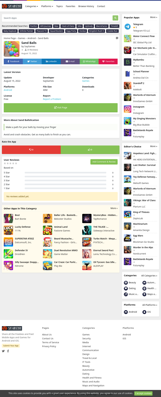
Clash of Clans (68, 26)
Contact (101, 6)
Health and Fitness (149, 289)
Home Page (10, 38)
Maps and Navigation (149, 294)
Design (86, 354)
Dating (130, 289)
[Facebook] (7, 350)
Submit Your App (10, 345)
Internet (86, 346)
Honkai (82, 31)
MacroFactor (101, 26)
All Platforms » (149, 304)
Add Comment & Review (104, 161)
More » (114, 208)
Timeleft (114, 26)
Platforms (46, 6)
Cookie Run (112, 31)
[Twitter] (3, 350)
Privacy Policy (49, 346)
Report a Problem (52, 99)
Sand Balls (43, 38)
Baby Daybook (10, 31)
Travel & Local (89, 358)
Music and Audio (131, 294)
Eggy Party (71, 31)
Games (21, 38)
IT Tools (86, 361)
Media (85, 342)
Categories (30, 6)
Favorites (70, 6)
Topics (59, 6)
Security (86, 338)
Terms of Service (50, 342)
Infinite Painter (26, 31)
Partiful (33, 26)
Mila (79, 26)
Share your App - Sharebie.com (97, 394)
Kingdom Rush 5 (96, 31)
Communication (90, 350)
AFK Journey (45, 26)
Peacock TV (42, 31)
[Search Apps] (57, 18)
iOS (146, 312)
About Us (47, 334)
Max (56, 26)
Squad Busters (56, 31)
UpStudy (89, 26)
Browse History (86, 6)
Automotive (149, 283)
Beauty (130, 283)
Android (32, 38)
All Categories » (149, 275)
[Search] (115, 18)
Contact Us (47, 338)
